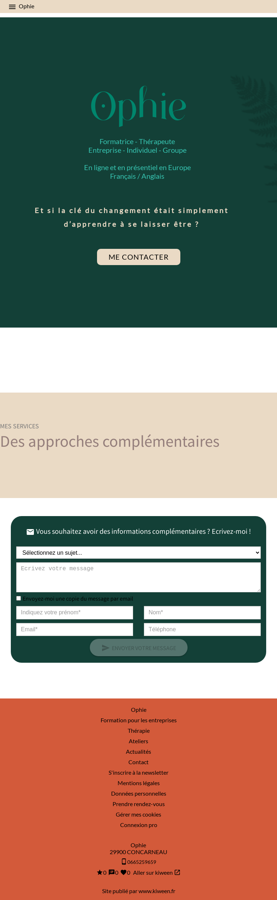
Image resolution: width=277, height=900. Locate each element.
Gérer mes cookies (138, 814)
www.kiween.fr (156, 890)
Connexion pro (138, 824)
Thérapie (139, 730)
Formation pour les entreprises (139, 720)
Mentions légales (139, 782)
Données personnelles (138, 793)
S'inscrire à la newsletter (138, 772)
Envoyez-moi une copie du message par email (78, 598)
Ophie (138, 709)
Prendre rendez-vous (139, 803)
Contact (138, 761)
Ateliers (138, 740)
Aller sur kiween (156, 872)
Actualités (138, 751)
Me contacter (139, 256)
